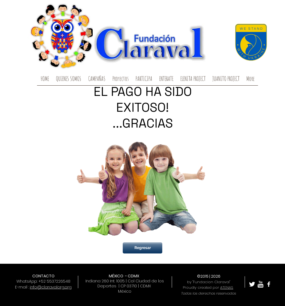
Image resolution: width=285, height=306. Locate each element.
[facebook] (268, 284)
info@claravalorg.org (51, 287)
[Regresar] (142, 247)
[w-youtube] (260, 284)
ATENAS (226, 287)
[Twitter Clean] (252, 284)
